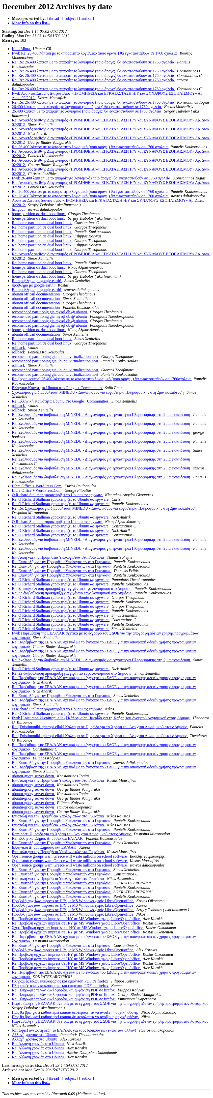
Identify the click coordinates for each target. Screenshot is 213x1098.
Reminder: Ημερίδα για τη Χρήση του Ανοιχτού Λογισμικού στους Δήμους (72, 834)
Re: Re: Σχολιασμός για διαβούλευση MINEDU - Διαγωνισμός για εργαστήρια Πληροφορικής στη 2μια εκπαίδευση (105, 508)
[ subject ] (70, 18)
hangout (19, 209)
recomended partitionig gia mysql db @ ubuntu (50, 312)
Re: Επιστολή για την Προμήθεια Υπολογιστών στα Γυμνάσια (61, 562)
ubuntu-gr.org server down (33, 776)
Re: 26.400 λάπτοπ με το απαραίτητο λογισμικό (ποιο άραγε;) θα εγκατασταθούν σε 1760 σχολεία (90, 147)
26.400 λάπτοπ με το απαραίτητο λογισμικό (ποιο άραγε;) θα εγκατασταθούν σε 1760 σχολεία (87, 107)
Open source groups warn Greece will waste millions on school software (70, 856)
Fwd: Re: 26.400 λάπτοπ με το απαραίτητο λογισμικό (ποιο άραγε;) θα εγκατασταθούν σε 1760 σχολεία (95, 53)
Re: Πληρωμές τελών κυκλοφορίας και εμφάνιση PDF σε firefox (64, 990)
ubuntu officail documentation (36, 294)
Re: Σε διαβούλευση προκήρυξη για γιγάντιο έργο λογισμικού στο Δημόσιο (72, 588)
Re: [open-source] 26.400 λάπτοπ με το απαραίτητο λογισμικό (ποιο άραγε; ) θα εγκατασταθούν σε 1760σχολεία (101, 379)
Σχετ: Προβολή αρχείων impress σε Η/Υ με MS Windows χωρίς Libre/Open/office (78, 927)
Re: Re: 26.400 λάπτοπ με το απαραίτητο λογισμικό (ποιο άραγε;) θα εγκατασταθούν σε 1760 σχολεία (93, 62)
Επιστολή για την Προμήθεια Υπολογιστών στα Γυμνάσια (58, 557)
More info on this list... (31, 23)
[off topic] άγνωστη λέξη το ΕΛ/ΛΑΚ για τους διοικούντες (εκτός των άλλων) (74, 1030)
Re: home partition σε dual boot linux (42, 223)
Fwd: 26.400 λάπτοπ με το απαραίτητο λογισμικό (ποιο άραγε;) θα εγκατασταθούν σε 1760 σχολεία (91, 178)
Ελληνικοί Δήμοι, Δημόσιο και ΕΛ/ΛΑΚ (44, 847)
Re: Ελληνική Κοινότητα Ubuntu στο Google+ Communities (60, 401)
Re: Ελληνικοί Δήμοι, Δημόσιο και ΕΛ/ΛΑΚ (48, 838)
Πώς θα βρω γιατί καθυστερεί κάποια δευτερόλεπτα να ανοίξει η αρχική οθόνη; (75, 1012)
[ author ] (86, 18)
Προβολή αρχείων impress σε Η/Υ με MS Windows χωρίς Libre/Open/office (73, 901)
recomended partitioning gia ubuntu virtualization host (55, 356)
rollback (19, 348)
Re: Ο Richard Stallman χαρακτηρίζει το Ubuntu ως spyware (60, 499)
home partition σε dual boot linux (39, 214)
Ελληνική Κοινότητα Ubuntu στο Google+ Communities (57, 388)
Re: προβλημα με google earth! (37, 281)
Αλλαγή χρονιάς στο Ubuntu (35, 1035)
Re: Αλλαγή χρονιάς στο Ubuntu (38, 1043)
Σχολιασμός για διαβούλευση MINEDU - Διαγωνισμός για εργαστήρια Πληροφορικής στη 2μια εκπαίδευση (98, 392)
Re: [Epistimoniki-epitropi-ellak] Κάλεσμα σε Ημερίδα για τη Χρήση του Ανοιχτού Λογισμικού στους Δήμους (100, 727)
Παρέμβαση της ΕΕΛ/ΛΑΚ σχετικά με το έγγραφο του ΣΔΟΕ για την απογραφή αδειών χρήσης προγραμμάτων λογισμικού (110, 1003)
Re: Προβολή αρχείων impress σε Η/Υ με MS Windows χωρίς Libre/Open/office (76, 919)
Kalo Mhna (21, 49)
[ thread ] (54, 18)
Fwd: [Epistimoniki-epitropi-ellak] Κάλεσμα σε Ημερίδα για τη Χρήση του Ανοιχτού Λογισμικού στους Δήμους (101, 718)
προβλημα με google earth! (34, 285)
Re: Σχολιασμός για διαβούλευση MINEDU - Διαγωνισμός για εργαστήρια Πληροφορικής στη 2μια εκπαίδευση (101, 414)
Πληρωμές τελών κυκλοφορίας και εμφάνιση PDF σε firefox (60, 981)
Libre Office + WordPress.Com (37, 486)
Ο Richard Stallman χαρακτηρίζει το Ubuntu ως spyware (57, 495)
